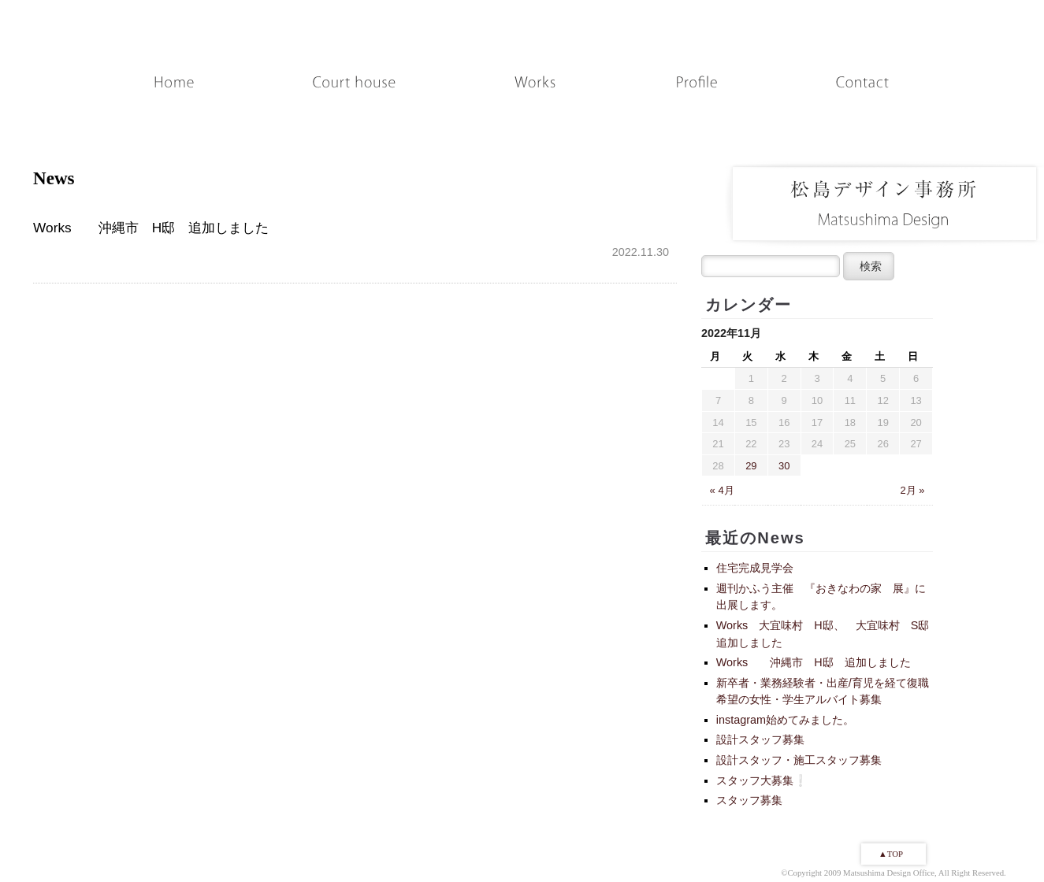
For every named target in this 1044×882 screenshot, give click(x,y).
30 (784, 466)
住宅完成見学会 (754, 567)
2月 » (913, 490)
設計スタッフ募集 (760, 739)
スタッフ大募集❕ (762, 780)
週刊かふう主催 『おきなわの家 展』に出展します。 (821, 597)
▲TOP (891, 853)
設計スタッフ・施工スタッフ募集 (799, 760)
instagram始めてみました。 (785, 719)
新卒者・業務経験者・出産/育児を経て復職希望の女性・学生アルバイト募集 (822, 691)
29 (750, 466)
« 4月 (722, 490)
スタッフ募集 (749, 800)
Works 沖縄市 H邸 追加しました (813, 662)
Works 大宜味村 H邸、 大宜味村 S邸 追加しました (828, 634)
